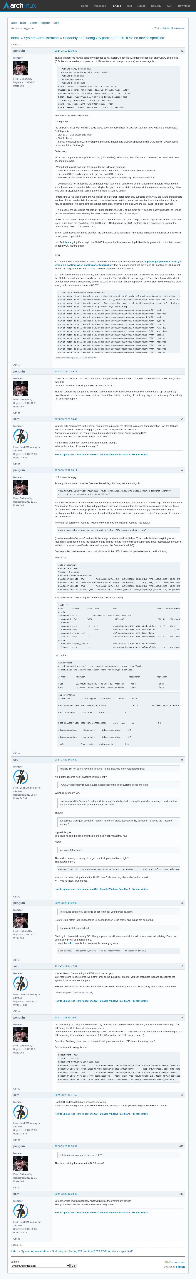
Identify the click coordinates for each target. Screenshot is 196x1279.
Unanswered (178, 28)
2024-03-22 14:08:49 (66, 759)
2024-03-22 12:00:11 (66, 470)
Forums (116, 5)
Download (184, 5)
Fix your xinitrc (140, 454)
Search (33, 22)
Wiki (129, 5)
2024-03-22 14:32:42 (66, 903)
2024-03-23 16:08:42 (66, 1193)
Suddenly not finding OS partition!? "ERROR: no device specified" (114, 38)
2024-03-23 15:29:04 (66, 1017)
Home (84, 5)
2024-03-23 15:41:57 (66, 1095)
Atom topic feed (176, 1262)
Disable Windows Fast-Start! (115, 454)
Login (56, 22)
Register (45, 22)
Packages (100, 5)
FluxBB (180, 1266)
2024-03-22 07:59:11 (66, 371)
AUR (169, 5)
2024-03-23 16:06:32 (66, 1146)
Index (14, 22)
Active (166, 28)
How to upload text (65, 454)
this (67, 242)
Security (156, 5)
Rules (23, 22)
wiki (70, 943)
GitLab (141, 5)
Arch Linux (20, 5)
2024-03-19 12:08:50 (66, 50)
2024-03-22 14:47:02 (66, 966)
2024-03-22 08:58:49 (66, 419)
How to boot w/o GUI (87, 454)
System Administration (41, 38)
